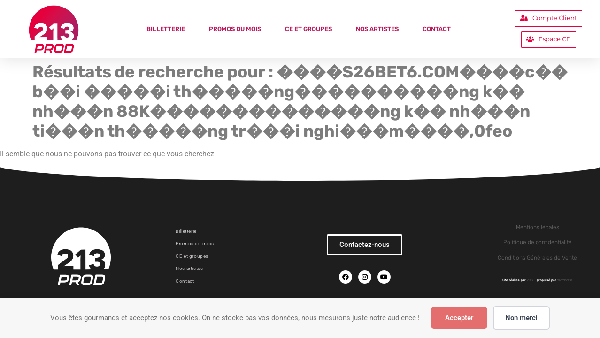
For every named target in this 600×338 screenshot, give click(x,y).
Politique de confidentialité (537, 242)
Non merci (521, 318)
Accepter (459, 318)
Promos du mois (235, 28)
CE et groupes (308, 28)
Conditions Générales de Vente (537, 257)
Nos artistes (377, 28)
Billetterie (165, 28)
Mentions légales (537, 227)
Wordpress (564, 280)
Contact (437, 28)
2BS (530, 280)
